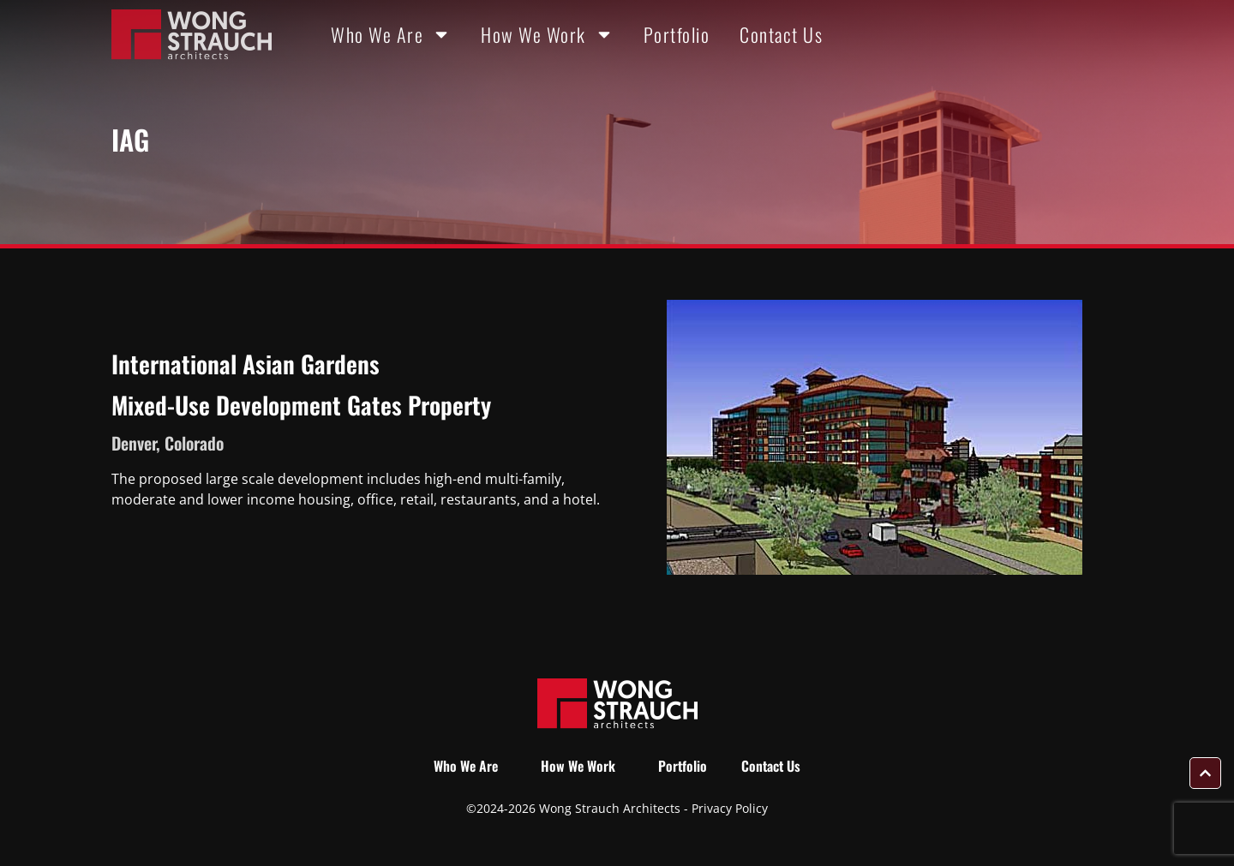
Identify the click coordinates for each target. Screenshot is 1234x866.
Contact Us (781, 34)
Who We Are (391, 34)
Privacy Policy (730, 808)
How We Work (547, 34)
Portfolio (677, 34)
